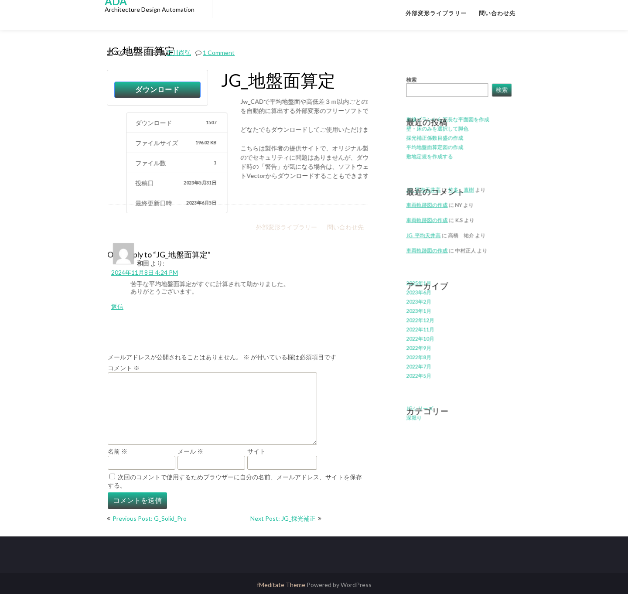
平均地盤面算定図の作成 (437, 159)
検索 (416, 99)
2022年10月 (424, 328)
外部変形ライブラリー (436, 13)
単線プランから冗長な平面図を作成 (448, 134)
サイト (256, 451)
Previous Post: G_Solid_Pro (150, 518)
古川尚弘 (179, 51)
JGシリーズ (424, 390)
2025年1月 (423, 279)
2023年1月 (423, 304)
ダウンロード (157, 89)
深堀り (419, 398)
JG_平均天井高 (427, 197)
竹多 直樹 (460, 197)
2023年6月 (423, 287)
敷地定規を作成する (433, 167)
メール (190, 451)
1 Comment (219, 51)
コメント (124, 368)
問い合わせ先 (497, 13)
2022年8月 (423, 345)
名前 (117, 451)
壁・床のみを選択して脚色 (439, 143)
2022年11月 (424, 320)
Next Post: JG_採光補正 (283, 518)
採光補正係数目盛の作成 (437, 151)
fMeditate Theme (282, 584)
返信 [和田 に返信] (117, 306)
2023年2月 (423, 296)
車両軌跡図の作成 (430, 224)
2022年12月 (424, 312)
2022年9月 (423, 337)
